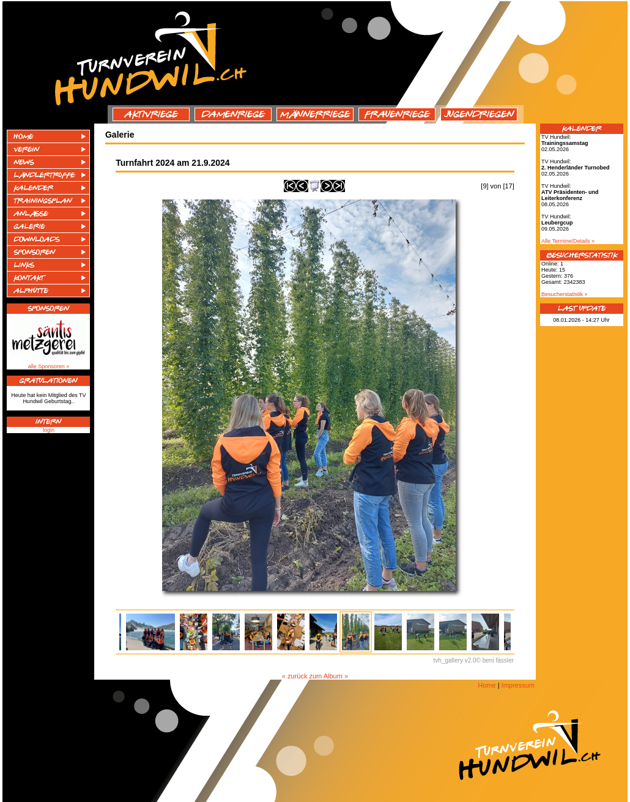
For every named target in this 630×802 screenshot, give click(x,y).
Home (486, 685)
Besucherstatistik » (564, 294)
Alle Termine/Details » (568, 241)
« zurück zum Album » (315, 676)
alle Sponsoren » (49, 366)
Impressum (518, 685)
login (48, 430)
